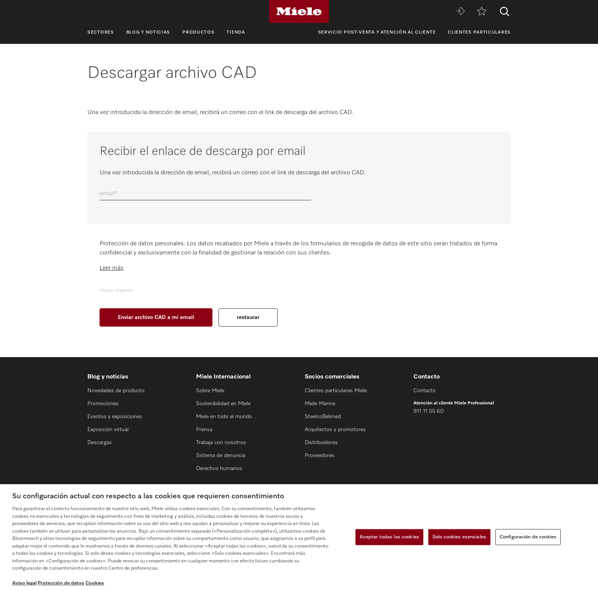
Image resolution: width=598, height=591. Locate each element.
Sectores (100, 32)
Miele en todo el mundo (224, 416)
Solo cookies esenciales (459, 537)
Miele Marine (320, 403)
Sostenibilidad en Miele (223, 403)
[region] (299, 537)
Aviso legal (24, 583)
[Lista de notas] (481, 11)
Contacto (424, 390)
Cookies (94, 583)
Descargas (99, 442)
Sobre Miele (210, 390)
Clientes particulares (479, 32)
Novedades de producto (116, 390)
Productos (198, 32)
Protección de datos (61, 583)
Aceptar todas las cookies (389, 537)
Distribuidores (321, 442)
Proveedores (319, 455)
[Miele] (299, 11)
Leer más (112, 268)
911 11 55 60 (428, 411)
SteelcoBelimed (323, 416)
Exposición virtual (108, 429)
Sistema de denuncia (220, 455)
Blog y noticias (148, 32)
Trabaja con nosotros (221, 442)
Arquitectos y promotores (335, 429)
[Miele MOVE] (460, 11)
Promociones (103, 403)
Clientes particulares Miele (336, 390)
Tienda (236, 32)
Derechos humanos (219, 468)
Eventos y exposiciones (114, 416)
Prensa (204, 429)
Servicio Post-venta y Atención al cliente (377, 32)
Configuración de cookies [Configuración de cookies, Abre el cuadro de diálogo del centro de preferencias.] (528, 537)
